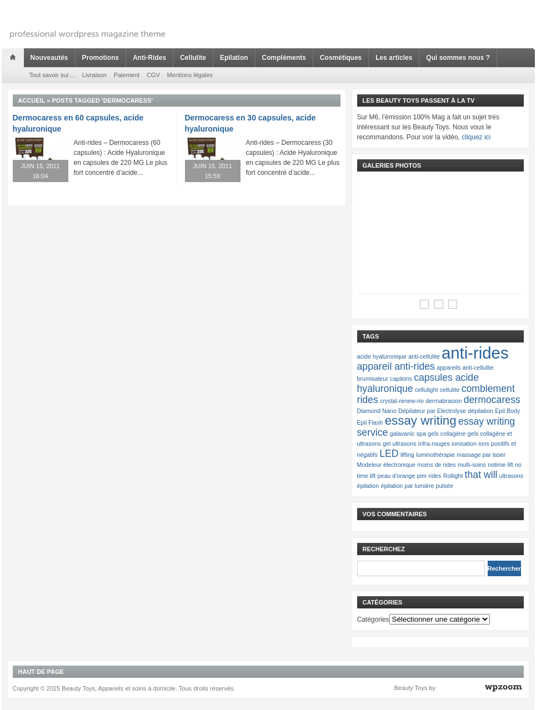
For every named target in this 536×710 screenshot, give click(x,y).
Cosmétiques (341, 58)
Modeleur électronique (386, 464)
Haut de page (41, 671)
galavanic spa (408, 433)
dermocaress (492, 399)
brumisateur (372, 378)
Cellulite (193, 58)
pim (422, 475)
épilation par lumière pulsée (417, 485)
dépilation (480, 410)
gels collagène (446, 433)
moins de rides (436, 464)
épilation (368, 485)
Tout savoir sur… (52, 75)
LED (388, 453)
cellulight (426, 389)
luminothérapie (435, 454)
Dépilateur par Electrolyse (432, 410)
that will (481, 474)
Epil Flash (370, 422)
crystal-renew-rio (402, 400)
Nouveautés (49, 58)
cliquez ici (476, 137)
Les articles (393, 58)
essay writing (421, 420)
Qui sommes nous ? (458, 58)
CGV (153, 75)
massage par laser (481, 454)
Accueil (32, 100)
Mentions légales (190, 75)
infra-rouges (434, 443)
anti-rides (475, 353)
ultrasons (511, 475)
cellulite (450, 389)
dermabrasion (443, 400)
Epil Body (507, 410)
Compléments (284, 58)
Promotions (100, 58)
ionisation (464, 443)
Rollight (453, 475)
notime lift (500, 464)
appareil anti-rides (396, 366)
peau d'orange (396, 475)
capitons (401, 378)
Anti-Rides (149, 58)
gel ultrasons (399, 443)
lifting (407, 454)
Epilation (234, 58)
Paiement (126, 75)
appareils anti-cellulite (465, 367)
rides (434, 475)
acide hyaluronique (382, 356)
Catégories (373, 619)
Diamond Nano (377, 410)
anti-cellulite (423, 356)
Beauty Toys (411, 687)
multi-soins (472, 464)
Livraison (94, 75)
